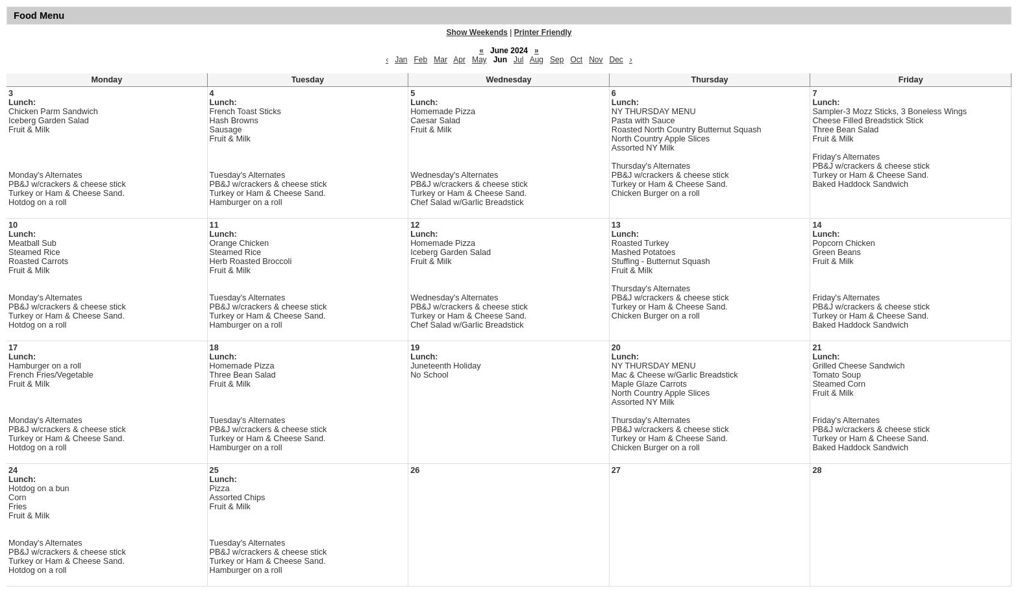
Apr (459, 59)
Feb (421, 59)
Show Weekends (477, 32)
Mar (440, 59)
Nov (595, 59)
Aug (536, 59)
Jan (401, 59)
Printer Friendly (543, 32)
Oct (576, 59)
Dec (616, 59)
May (479, 59)
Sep (557, 59)
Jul (518, 59)
